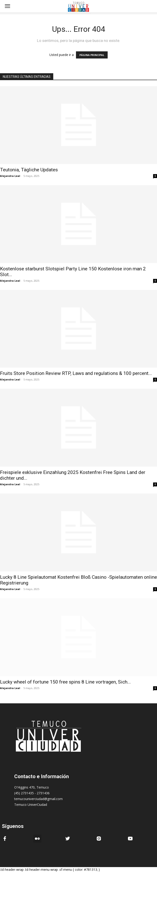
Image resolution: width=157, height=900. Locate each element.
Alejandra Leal (10, 176)
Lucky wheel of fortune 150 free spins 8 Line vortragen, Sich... (65, 682)
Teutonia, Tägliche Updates (29, 169)
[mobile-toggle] (7, 6)
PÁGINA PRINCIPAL (91, 55)
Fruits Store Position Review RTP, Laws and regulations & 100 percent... (76, 373)
